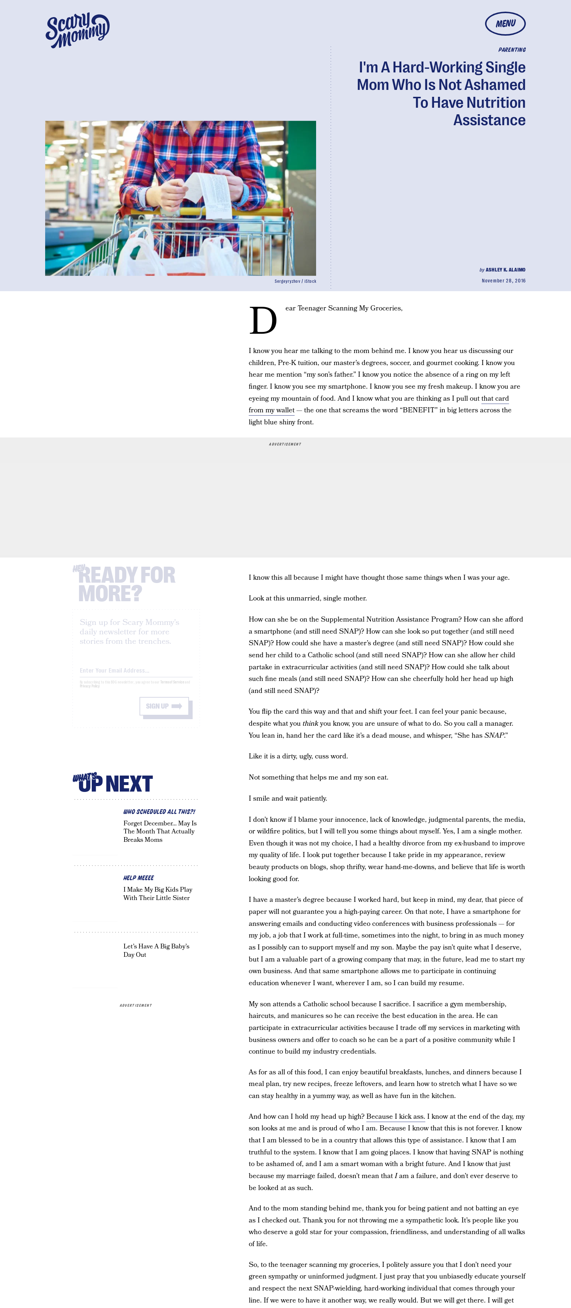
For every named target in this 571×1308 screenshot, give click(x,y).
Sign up (157, 712)
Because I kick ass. (395, 1117)
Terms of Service (172, 688)
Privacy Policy (90, 692)
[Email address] (136, 675)
